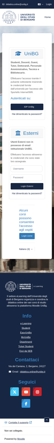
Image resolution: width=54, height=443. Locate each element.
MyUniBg (26, 337)
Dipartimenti (26, 342)
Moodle (21, 439)
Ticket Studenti (25, 346)
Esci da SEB (25, 351)
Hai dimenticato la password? (27, 114)
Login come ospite (27, 237)
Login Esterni (27, 186)
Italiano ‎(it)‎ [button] (25, 249)
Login (49, 4)
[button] (40, 4)
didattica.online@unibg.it (17, 4)
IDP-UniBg (27, 107)
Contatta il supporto (18, 422)
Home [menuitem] (47, 17)
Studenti (26, 328)
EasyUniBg (26, 332)
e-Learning (25, 323)
